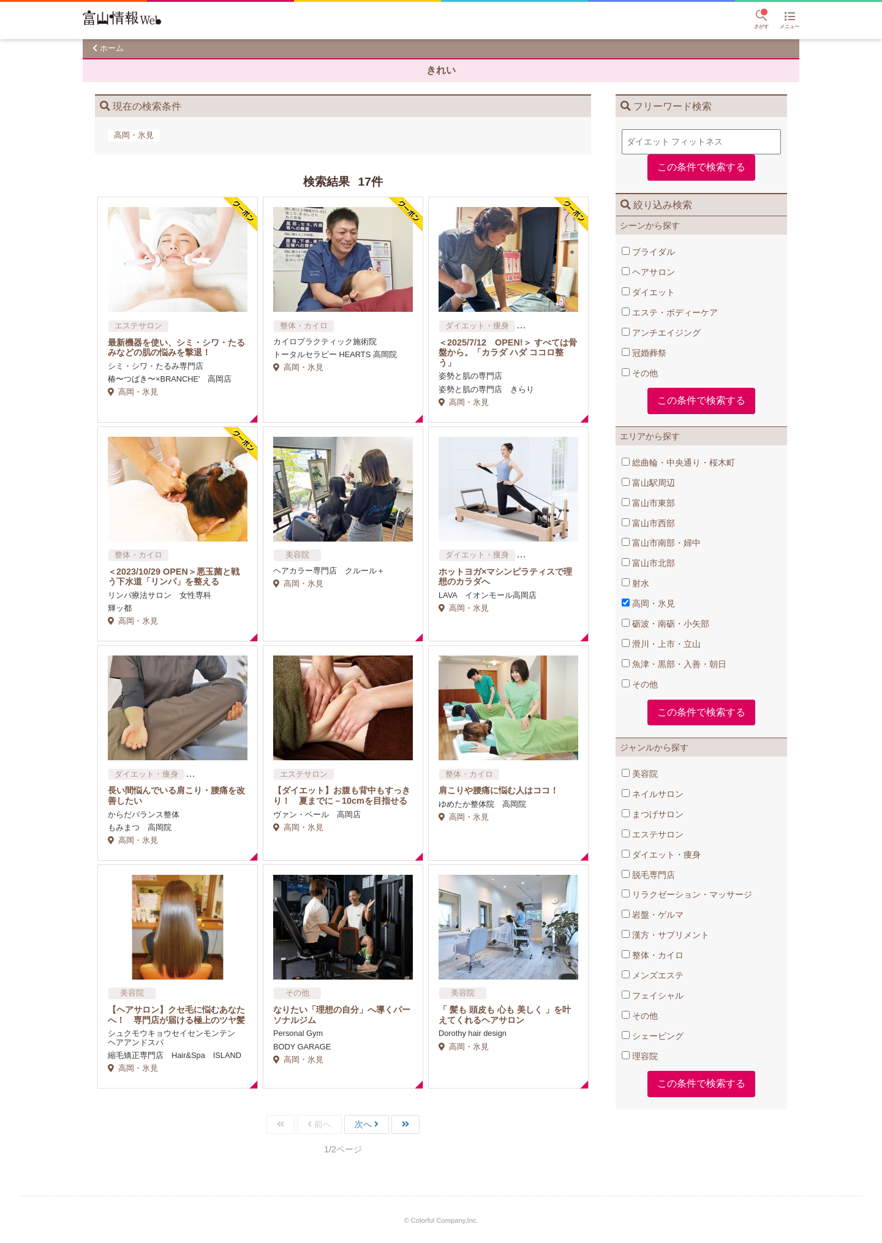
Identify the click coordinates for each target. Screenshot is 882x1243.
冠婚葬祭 (644, 353)
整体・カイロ (653, 955)
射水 (635, 583)
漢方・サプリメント (665, 935)
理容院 (640, 1056)
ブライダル (648, 252)
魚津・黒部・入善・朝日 (674, 664)
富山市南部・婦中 (661, 543)
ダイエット (648, 292)
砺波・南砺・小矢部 (665, 624)
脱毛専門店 (648, 875)
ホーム (112, 48)
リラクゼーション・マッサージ (687, 894)
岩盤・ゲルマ (653, 915)
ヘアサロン (648, 272)
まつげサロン (653, 814)
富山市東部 (648, 503)
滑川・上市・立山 (661, 644)
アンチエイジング (661, 333)
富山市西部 (648, 523)
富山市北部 (648, 563)
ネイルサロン (653, 794)
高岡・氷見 (648, 603)
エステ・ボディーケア (670, 312)
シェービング (653, 1036)
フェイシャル (653, 995)
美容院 (640, 774)
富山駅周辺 (648, 483)
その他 (640, 373)
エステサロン (653, 834)
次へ (363, 1124)
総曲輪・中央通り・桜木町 (678, 462)
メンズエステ (653, 975)
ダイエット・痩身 (661, 855)
